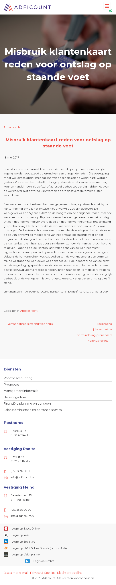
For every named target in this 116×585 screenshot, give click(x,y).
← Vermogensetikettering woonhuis (28, 324)
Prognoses (11, 384)
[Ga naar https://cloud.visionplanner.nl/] (58, 554)
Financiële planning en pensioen (27, 403)
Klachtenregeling (70, 572)
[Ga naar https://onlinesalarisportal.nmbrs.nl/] (58, 561)
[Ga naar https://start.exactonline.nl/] (58, 528)
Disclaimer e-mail (16, 572)
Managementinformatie (21, 391)
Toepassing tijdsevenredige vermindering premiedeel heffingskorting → (94, 324)
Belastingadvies (15, 397)
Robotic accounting (18, 378)
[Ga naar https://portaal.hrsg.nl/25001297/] (58, 548)
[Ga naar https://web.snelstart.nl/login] (58, 541)
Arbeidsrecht (12, 127)
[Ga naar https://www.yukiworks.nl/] (58, 535)
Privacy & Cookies (42, 572)
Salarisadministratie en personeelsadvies (33, 410)
